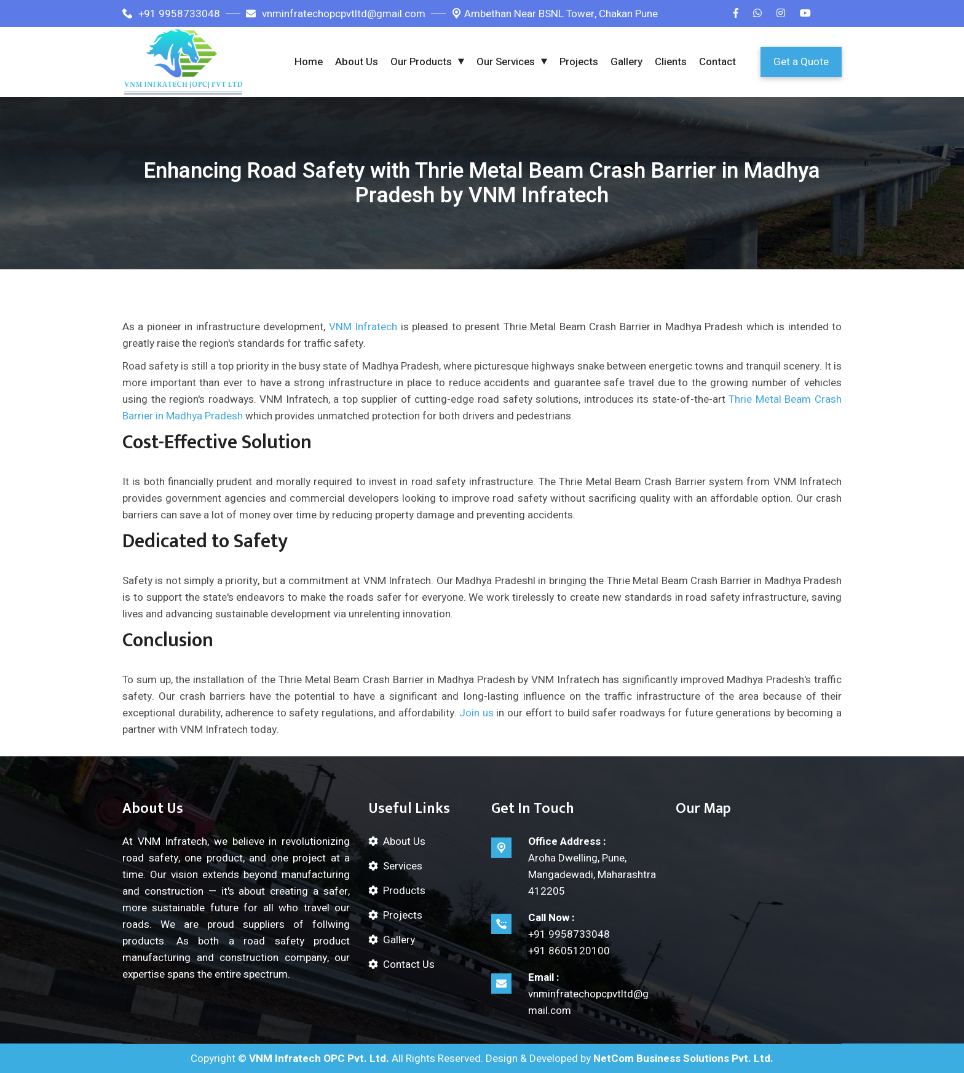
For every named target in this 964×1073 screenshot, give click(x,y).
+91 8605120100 (569, 951)
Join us (476, 713)
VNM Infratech (363, 327)
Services (402, 866)
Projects (578, 61)
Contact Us (409, 964)
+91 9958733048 (171, 14)
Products (404, 890)
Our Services (505, 61)
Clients (671, 61)
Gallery (626, 61)
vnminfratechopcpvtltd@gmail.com (335, 14)
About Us (356, 61)
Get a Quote (801, 61)
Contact (717, 61)
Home (308, 61)
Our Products (421, 61)
